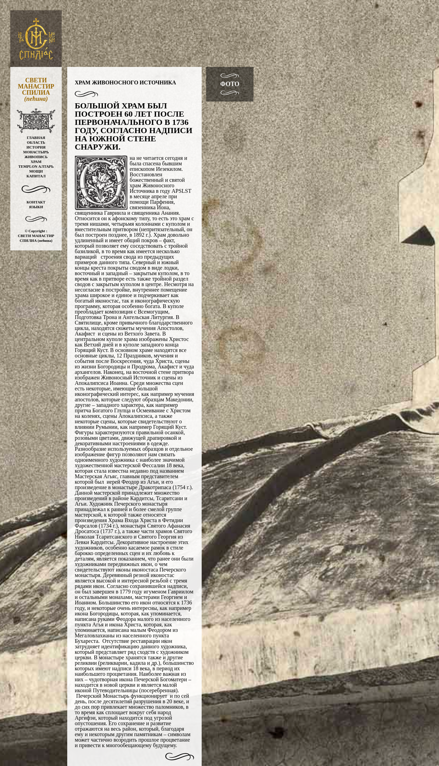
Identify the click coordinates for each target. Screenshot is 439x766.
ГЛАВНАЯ (36, 137)
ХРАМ (36, 162)
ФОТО (229, 84)
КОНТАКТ (36, 202)
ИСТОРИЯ (35, 147)
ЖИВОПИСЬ (36, 157)
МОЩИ (36, 171)
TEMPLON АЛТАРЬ (36, 166)
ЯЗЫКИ (36, 207)
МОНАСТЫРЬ (36, 152)
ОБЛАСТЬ (36, 142)
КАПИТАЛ (36, 176)
